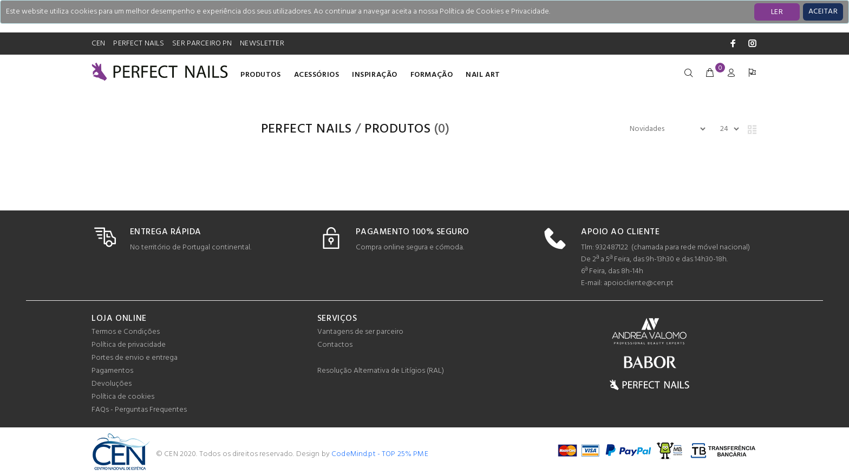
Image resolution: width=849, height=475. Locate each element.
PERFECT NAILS (138, 43)
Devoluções (112, 384)
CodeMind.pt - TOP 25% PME (379, 454)
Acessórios (316, 75)
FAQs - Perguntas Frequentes (139, 410)
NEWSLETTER (262, 43)
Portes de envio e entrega (135, 358)
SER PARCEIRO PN (202, 43)
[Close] (823, 12)
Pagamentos (112, 371)
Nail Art (483, 75)
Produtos (260, 75)
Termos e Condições (126, 332)
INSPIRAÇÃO (374, 75)
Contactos (334, 345)
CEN (98, 43)
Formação (431, 75)
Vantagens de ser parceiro (360, 332)
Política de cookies (123, 397)
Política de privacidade (129, 345)
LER (777, 12)
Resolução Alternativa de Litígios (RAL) (380, 371)
